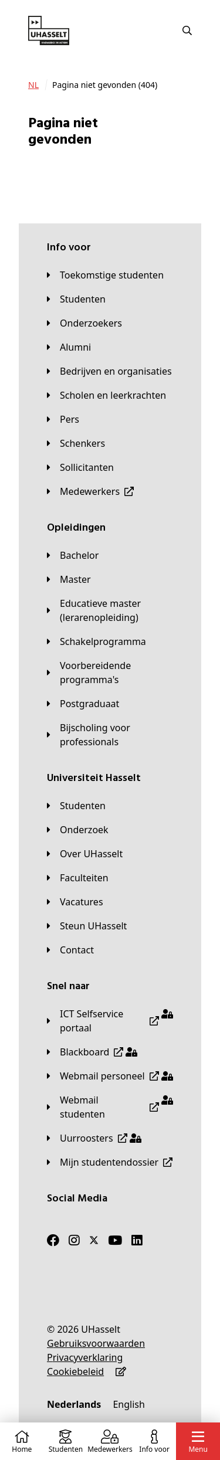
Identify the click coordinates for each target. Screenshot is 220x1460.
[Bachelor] (73, 555)
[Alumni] (69, 347)
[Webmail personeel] (110, 1076)
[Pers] (63, 419)
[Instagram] (74, 1240)
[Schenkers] (76, 443)
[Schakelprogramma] (96, 641)
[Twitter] (94, 1240)
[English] (128, 1404)
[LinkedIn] (137, 1240)
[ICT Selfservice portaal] (110, 1021)
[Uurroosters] (94, 1138)
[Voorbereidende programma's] (110, 672)
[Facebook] (53, 1240)
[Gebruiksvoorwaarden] (96, 1343)
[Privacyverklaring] (85, 1357)
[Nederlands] (74, 1404)
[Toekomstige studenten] (105, 275)
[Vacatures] (75, 902)
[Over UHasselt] (85, 854)
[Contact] (70, 950)
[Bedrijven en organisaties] (109, 371)
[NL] (33, 85)
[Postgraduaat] (83, 704)
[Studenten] (76, 299)
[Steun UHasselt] (87, 926)
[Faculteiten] (78, 878)
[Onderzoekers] (84, 323)
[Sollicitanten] (80, 467)
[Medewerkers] (90, 491)
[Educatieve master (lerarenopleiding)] (110, 610)
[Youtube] (115, 1240)
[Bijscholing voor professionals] (110, 735)
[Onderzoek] (78, 830)
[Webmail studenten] (110, 1107)
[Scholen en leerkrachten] (106, 395)
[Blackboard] (92, 1052)
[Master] (69, 579)
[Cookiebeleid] (75, 1371)
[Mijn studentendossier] (109, 1162)
